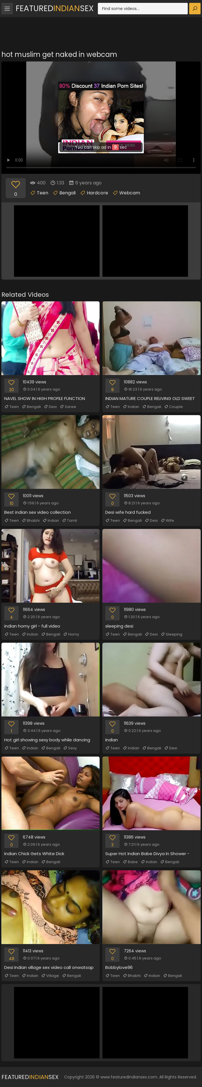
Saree (68, 407)
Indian (131, 407)
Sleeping (171, 634)
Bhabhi (31, 521)
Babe (130, 862)
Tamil (69, 521)
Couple (173, 407)
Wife (167, 521)
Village (50, 976)
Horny (71, 634)
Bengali (67, 193)
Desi (50, 407)
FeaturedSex (55, 8)
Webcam (129, 193)
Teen (42, 193)
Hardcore (97, 193)
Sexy (70, 748)
